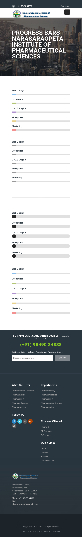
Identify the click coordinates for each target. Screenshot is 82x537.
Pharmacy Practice (20, 403)
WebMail (65, 6)
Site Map (56, 531)
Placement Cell (47, 460)
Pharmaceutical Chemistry (23, 390)
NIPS (40, 526)
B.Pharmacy (46, 435)
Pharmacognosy (19, 407)
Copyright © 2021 (30, 526)
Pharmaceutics (18, 395)
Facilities (44, 456)
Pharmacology (18, 399)
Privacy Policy (44, 531)
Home (46, 66)
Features (53, 66)
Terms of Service (29, 531)
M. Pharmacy (46, 431)
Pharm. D (45, 427)
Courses (44, 452)
